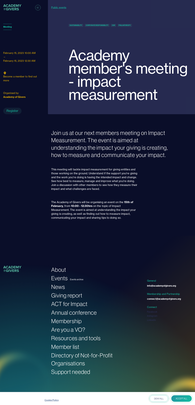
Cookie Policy (52, 400)
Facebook (152, 311)
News (58, 287)
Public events (58, 7)
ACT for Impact (69, 304)
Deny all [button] (159, 398)
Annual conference (74, 312)
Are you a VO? (68, 330)
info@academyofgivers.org (161, 285)
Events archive (76, 279)
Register (12, 111)
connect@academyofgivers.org (164, 298)
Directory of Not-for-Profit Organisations (82, 359)
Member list (65, 347)
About (58, 270)
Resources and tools (76, 338)
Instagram (152, 315)
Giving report (66, 295)
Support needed (70, 372)
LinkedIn (151, 320)
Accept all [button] (181, 398)
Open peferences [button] (139, 399)
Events (59, 278)
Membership (66, 321)
